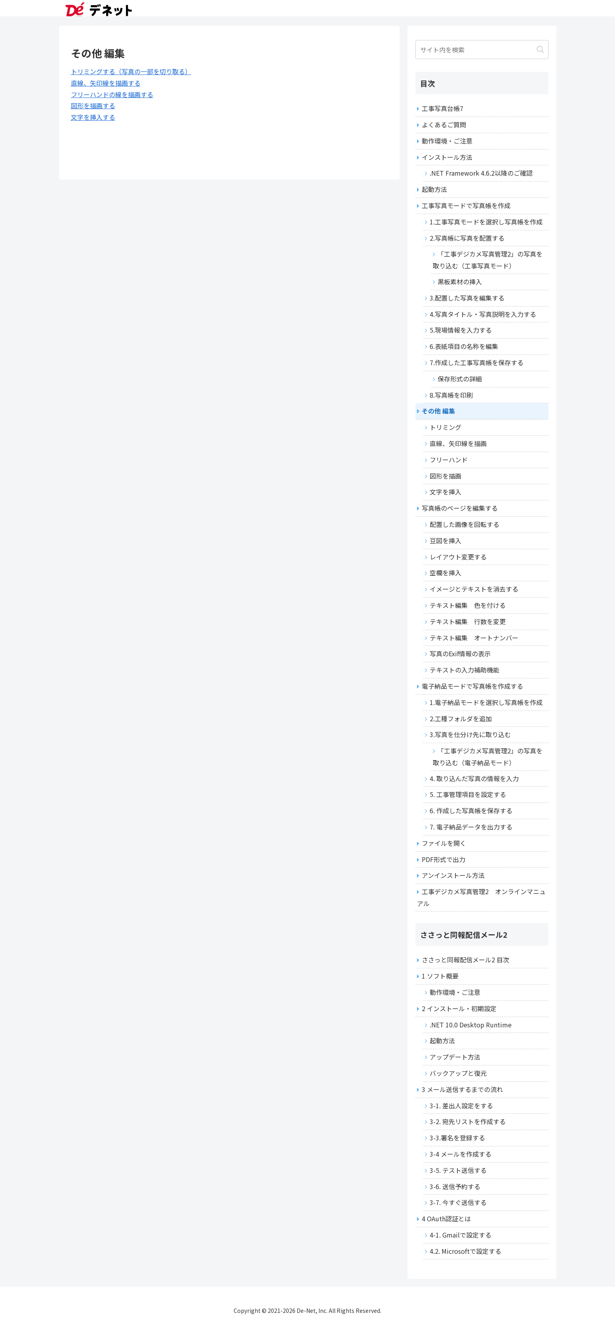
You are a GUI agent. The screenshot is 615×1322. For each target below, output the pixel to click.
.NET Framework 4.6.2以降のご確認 (481, 173)
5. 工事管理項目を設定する (468, 794)
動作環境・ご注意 (447, 141)
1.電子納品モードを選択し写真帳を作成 (486, 702)
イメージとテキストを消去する (474, 589)
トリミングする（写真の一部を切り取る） (131, 71)
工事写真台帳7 (442, 108)
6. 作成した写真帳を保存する (471, 810)
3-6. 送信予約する (455, 1186)
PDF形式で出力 (443, 859)
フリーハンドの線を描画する (112, 94)
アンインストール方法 (453, 875)
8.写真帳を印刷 (451, 395)
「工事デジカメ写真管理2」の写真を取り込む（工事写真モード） (488, 259)
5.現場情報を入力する (461, 330)
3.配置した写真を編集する (467, 298)
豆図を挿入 (445, 540)
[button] (540, 49)
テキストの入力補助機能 (464, 669)
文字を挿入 (445, 491)
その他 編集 (438, 411)
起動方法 (434, 189)
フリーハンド (449, 459)
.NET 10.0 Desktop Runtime (471, 1024)
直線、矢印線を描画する (106, 83)
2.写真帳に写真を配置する (467, 238)
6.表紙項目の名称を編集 (464, 346)
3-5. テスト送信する (458, 1170)
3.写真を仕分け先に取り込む (470, 734)
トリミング (445, 427)
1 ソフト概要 (440, 976)
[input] (481, 49)
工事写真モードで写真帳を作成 (466, 205)
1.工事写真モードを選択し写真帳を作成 (486, 221)
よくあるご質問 (444, 124)
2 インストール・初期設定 (459, 1008)
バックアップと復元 (458, 1073)
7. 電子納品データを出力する (471, 827)
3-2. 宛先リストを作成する (468, 1121)
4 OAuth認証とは (446, 1218)
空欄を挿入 (445, 572)
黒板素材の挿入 (460, 281)
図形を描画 (445, 476)
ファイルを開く (444, 843)
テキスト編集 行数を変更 (468, 621)
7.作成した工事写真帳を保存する (477, 362)
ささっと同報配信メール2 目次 (465, 959)
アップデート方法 (455, 1056)
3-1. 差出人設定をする (461, 1105)
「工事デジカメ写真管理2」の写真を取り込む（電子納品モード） (488, 756)
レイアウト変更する (458, 556)
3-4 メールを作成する (460, 1154)
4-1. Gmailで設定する (460, 1235)
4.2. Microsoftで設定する (465, 1251)
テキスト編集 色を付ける (468, 605)
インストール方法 (447, 157)
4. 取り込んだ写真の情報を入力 (474, 778)
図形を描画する (93, 105)
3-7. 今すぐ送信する (458, 1202)
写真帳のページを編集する (460, 508)
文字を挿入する (93, 117)
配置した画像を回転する (464, 524)
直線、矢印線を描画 (458, 443)
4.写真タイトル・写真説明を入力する (483, 314)
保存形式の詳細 (460, 378)
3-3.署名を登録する (457, 1137)
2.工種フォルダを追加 (461, 718)
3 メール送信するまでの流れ (462, 1089)
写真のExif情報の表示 (460, 653)
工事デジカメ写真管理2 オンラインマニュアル (481, 897)
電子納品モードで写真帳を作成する (472, 686)
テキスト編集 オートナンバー (474, 637)
